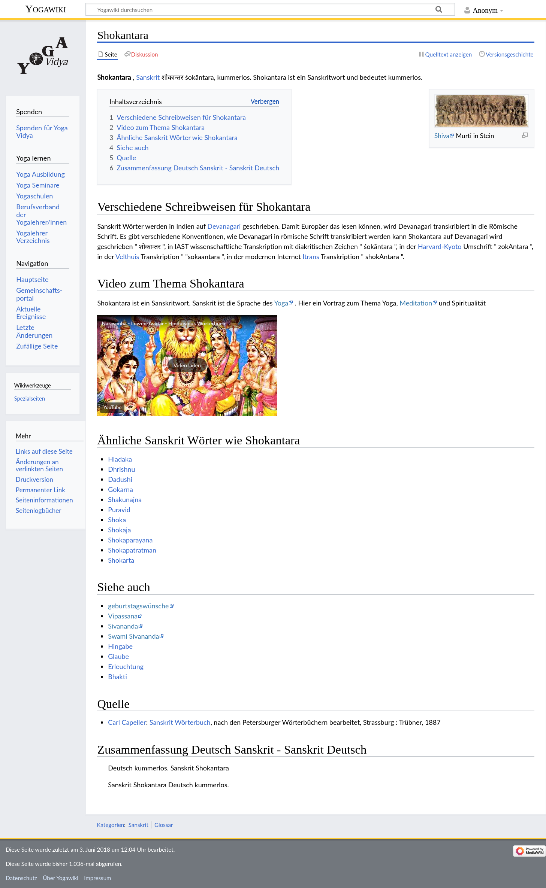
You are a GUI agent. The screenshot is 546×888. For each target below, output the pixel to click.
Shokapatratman (132, 550)
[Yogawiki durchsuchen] (270, 9)
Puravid (119, 509)
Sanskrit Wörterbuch (180, 722)
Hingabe (120, 646)
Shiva (441, 136)
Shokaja (119, 530)
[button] (187, 365)
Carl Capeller (127, 722)
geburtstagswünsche (138, 606)
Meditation (415, 303)
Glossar (163, 824)
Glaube (118, 656)
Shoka (117, 520)
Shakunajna (125, 499)
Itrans (310, 256)
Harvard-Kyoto (440, 246)
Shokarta (121, 560)
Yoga (281, 303)
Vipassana (123, 616)
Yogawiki (45, 9)
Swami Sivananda (133, 636)
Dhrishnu (121, 469)
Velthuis (127, 256)
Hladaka (120, 459)
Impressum (97, 878)
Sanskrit (148, 77)
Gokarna (120, 489)
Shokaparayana (130, 540)
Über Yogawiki (60, 878)
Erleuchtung (126, 666)
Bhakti (117, 676)
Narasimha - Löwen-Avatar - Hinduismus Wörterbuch (163, 323)
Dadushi (120, 479)
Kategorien (110, 824)
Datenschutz (21, 878)
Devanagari (224, 226)
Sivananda (123, 626)
